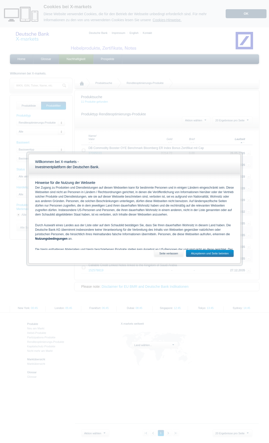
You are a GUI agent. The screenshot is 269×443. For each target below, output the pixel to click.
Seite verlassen (168, 253)
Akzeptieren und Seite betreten (210, 253)
